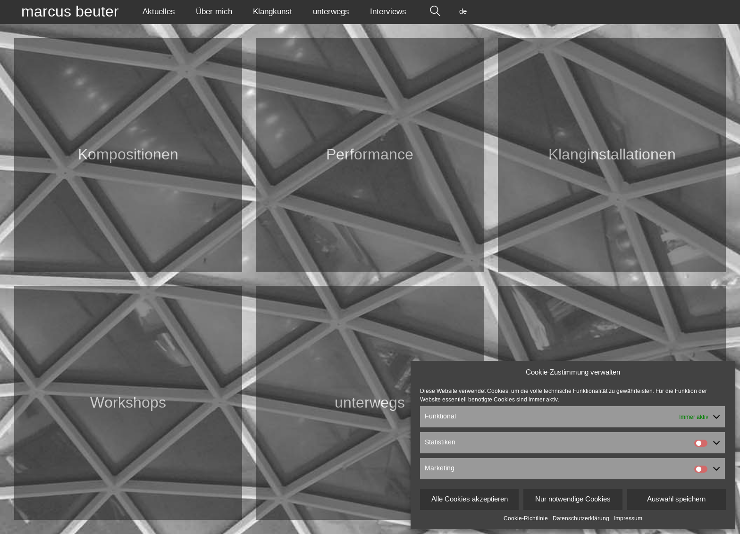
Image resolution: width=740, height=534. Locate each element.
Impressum (628, 518)
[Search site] (435, 11)
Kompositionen (128, 154)
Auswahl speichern (676, 499)
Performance (369, 154)
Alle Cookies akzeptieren (469, 499)
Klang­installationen (612, 154)
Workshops (128, 402)
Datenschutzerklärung (581, 518)
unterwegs (370, 402)
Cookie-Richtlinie (526, 518)
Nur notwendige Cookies (573, 499)
